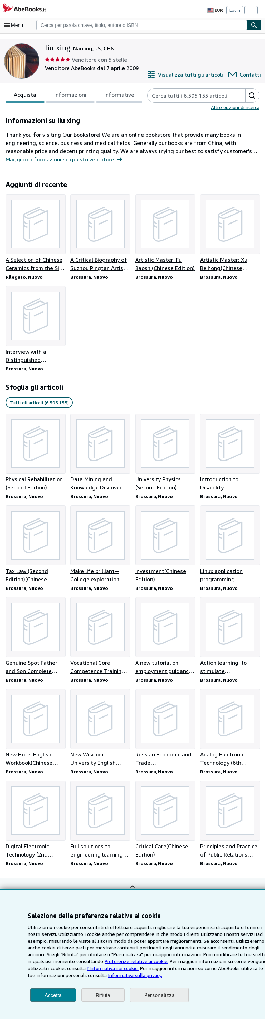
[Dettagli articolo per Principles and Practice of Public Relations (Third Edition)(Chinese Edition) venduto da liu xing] (229, 822)
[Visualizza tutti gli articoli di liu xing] (190, 74)
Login (235, 10)
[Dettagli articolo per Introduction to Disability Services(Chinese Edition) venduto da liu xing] (229, 453)
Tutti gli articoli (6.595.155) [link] (38, 403)
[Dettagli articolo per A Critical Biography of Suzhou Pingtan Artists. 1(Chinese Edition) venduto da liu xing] (100, 233)
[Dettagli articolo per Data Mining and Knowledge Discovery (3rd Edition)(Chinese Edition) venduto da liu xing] (100, 453)
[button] (251, 95)
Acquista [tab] (24, 96)
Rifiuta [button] (103, 995)
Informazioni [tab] (68, 96)
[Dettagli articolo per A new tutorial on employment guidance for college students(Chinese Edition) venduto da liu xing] (165, 637)
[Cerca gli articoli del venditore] (188, 95)
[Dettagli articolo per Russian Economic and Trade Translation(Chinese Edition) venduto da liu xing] (165, 730)
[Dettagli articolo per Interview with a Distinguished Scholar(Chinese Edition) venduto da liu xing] (35, 325)
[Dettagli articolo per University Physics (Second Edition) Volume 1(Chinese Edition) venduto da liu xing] (165, 453)
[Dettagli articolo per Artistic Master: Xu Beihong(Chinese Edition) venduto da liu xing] (229, 233)
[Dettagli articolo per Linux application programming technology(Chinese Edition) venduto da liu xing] (229, 545)
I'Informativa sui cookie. (53, 968)
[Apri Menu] (15, 25)
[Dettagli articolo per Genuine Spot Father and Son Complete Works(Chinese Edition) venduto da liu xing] (35, 637)
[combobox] (141, 25)
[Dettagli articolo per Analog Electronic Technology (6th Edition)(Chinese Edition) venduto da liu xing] (229, 730)
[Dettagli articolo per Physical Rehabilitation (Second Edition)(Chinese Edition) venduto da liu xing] (35, 453)
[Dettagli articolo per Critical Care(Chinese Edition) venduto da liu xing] (165, 822)
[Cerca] (254, 25)
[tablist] (71, 95)
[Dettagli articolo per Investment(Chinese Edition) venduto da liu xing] (165, 545)
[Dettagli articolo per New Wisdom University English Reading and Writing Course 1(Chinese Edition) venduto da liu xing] (100, 730)
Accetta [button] (53, 995)
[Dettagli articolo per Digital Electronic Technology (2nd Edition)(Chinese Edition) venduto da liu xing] (35, 822)
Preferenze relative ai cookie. (86, 961)
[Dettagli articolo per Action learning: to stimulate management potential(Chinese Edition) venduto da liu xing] (229, 637)
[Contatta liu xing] (246, 74)
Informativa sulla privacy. (73, 975)
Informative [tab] (115, 96)
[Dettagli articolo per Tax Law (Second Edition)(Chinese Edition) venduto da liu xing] (35, 545)
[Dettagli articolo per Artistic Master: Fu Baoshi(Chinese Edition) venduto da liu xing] (165, 233)
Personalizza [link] (159, 995)
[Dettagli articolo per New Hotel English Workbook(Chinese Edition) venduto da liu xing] (35, 730)
